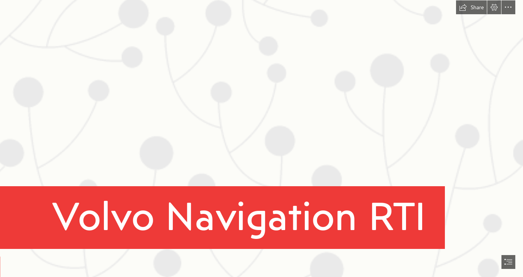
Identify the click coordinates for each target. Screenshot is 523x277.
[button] (471, 7)
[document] (261, 138)
